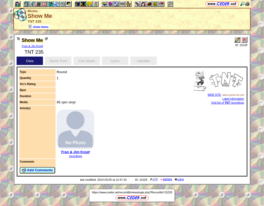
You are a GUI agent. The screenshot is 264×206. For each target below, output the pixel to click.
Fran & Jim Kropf (32, 46)
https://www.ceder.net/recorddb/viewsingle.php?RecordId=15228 (132, 192)
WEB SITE (214, 94)
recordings (75, 156)
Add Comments (37, 170)
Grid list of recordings (227, 102)
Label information (233, 98)
